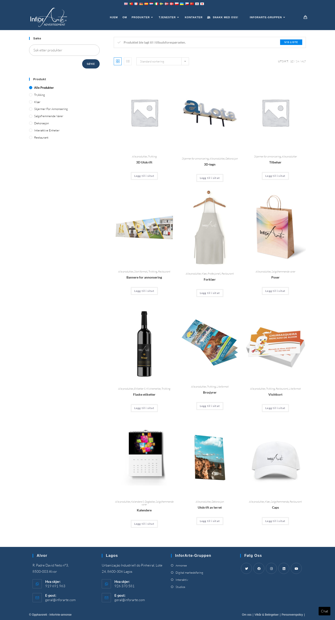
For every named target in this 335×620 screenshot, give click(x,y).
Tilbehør (275, 162)
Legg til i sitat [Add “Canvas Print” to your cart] (210, 521)
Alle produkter (139, 156)
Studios (180, 587)
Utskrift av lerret (210, 507)
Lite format (223, 386)
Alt (303, 61)
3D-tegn (209, 164)
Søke (91, 63)
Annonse (181, 565)
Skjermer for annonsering (195, 158)
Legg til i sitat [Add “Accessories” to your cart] (275, 176)
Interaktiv (182, 579)
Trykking (152, 156)
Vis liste (291, 42)
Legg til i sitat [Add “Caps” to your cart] (275, 521)
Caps (275, 507)
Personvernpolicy (292, 614)
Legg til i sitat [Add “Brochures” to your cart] (210, 406)
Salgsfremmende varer (283, 271)
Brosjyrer (210, 392)
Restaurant (164, 271)
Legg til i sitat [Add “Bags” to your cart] (275, 291)
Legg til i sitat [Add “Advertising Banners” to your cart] (144, 291)
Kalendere (144, 510)
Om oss (246, 614)
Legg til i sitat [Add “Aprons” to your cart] (210, 293)
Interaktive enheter (47, 130)
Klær (204, 273)
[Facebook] (258, 568)
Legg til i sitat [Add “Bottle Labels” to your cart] (144, 408)
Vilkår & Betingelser (266, 614)
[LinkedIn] (283, 568)
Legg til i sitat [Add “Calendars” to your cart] (144, 523)
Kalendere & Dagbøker (143, 501)
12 (291, 61)
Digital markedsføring (189, 572)
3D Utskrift (144, 162)
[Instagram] (271, 568)
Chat (324, 611)
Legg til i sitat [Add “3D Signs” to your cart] (210, 178)
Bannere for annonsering (144, 277)
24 (297, 61)
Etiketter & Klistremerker (147, 388)
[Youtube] (296, 568)
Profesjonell (214, 273)
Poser (275, 277)
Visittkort (275, 394)
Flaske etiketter (144, 394)
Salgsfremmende (280, 501)
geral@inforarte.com (60, 600)
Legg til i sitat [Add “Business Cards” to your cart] (275, 408)
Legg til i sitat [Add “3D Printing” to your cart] (144, 176)
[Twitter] (246, 568)
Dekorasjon (231, 158)
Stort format (140, 271)
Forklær (210, 279)
